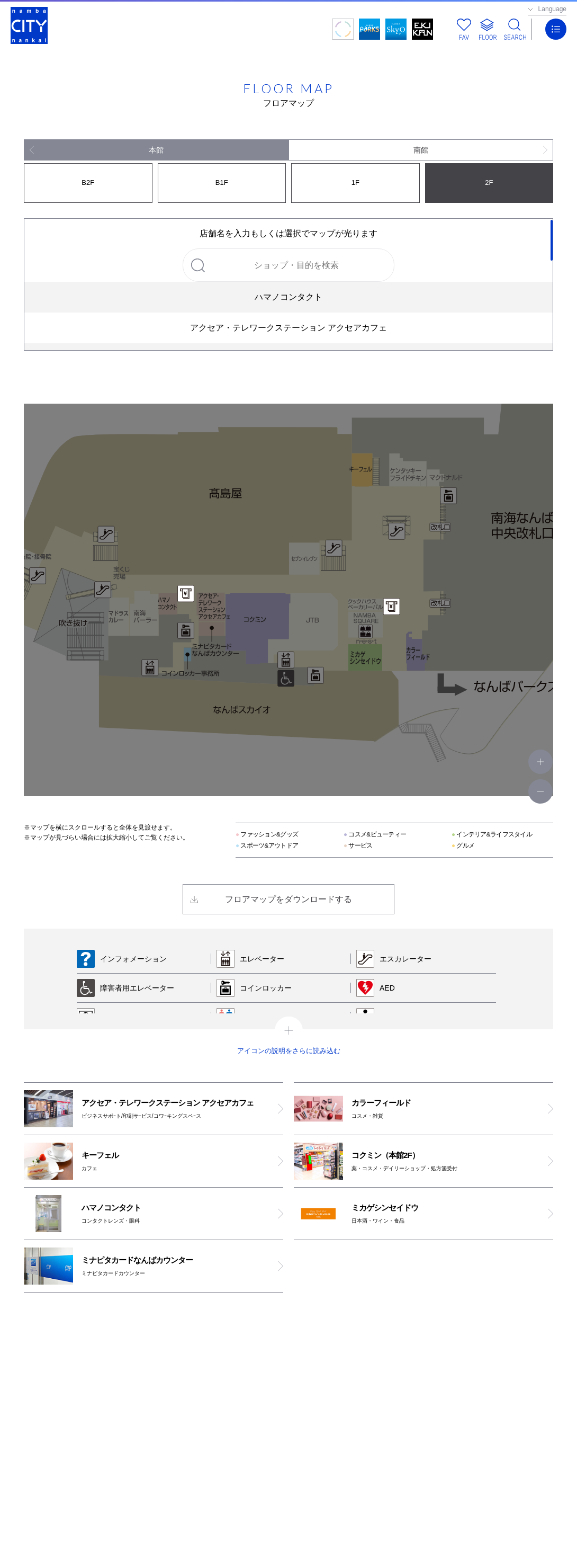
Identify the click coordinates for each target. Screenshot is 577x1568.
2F (489, 182)
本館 (156, 150)
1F (355, 182)
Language (552, 9)
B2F (88, 182)
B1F (221, 182)
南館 (420, 150)
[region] (288, 284)
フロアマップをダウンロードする (288, 899)
